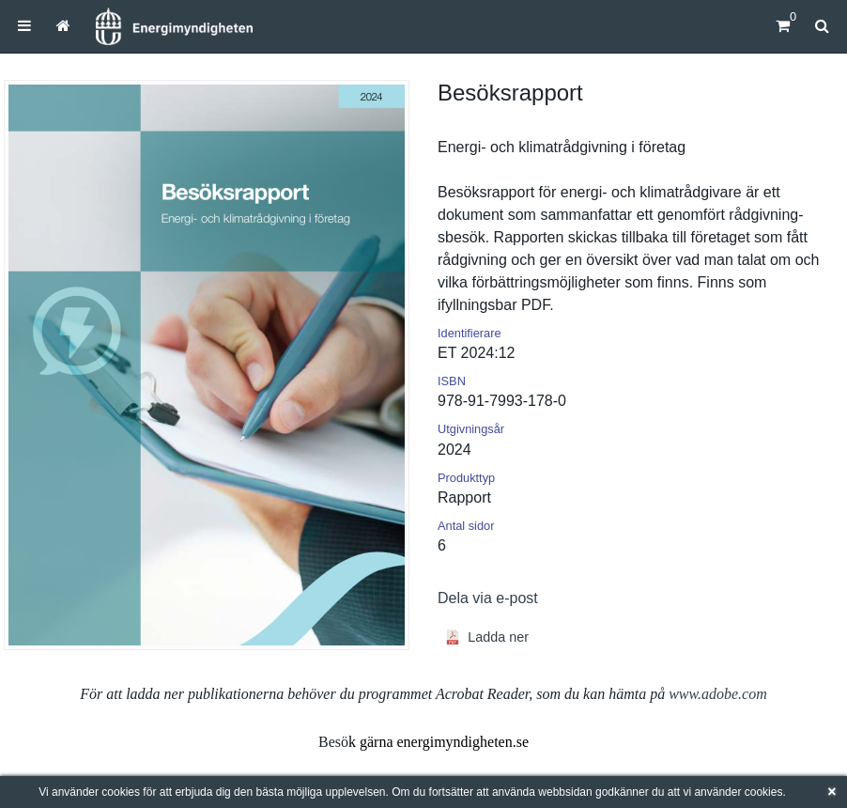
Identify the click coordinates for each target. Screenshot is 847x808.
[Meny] (24, 26)
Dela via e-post (488, 598)
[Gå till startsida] (63, 26)
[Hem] (173, 26)
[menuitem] (24, 26)
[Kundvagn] (782, 26)
